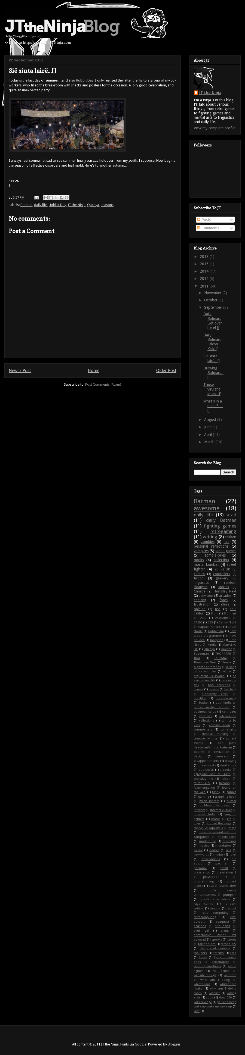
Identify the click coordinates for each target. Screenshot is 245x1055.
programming (204, 881)
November (213, 293)
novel (232, 854)
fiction (199, 578)
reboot (231, 908)
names (214, 850)
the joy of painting (215, 948)
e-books (225, 770)
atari (231, 514)
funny (216, 792)
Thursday (220, 658)
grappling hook (225, 796)
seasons (107, 205)
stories (223, 587)
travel (203, 957)
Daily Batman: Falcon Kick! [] (212, 342)
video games (226, 551)
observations (210, 859)
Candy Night (227, 622)
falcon (226, 779)
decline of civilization (211, 752)
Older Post (166, 370)
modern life (207, 841)
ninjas (219, 854)
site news (222, 926)
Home (93, 370)
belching (230, 689)
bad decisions (219, 685)
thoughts (200, 953)
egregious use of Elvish (212, 774)
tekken (230, 537)
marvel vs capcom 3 (208, 828)
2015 (205, 264)
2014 (205, 271)
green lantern (209, 801)
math (232, 828)
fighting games (220, 526)
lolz (226, 541)
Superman (201, 654)
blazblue (200, 698)
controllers (221, 574)
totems (218, 953)
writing (210, 536)
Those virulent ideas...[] (212, 389)
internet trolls (204, 814)
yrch (197, 1011)
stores (231, 939)
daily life (40, 205)
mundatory (223, 845)
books (199, 560)
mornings (229, 841)
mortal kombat (206, 564)
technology (228, 944)
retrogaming (223, 531)
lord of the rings (219, 823)
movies (204, 845)
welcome (230, 975)
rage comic (203, 904)
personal (200, 868)
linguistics (201, 582)
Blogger (174, 1044)
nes (228, 850)
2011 (205, 286)
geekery (222, 578)
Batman (26, 205)
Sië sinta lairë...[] (211, 358)
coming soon (219, 725)
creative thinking (215, 734)
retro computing (215, 912)
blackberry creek (215, 694)
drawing (230, 761)
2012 (205, 278)
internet (199, 810)
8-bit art (230, 613)
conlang (200, 600)
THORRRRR (223, 654)
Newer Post (20, 370)
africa (227, 671)
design (198, 756)
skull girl (201, 930)
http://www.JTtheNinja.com (47, 42)
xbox (209, 997)
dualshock (206, 770)
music (198, 850)
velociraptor (220, 962)
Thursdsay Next (205, 662)
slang (225, 930)
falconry (224, 783)
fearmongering (204, 787)
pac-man (221, 863)
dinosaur (221, 756)
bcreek (198, 689)
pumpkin (229, 895)
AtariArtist (222, 618)
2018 (205, 256)
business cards (205, 711)
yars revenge (203, 1002)
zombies (208, 541)
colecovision (227, 716)
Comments (208, 228)
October (211, 300)
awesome (207, 508)
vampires (201, 551)
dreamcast (206, 765)
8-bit (214, 613)
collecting (221, 560)
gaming (203, 796)
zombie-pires (215, 555)
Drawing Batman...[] (213, 372)
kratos (215, 819)
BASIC (198, 622)
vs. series (221, 971)
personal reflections (211, 546)
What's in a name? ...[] (213, 406)
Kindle (212, 645)
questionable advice (215, 899)
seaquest (222, 921)
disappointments (206, 761)
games (231, 792)
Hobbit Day (84, 80)
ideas (225, 604)
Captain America (210, 627)
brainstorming (226, 698)
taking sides (207, 944)
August (210, 419)
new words (201, 854)
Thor (197, 658)
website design (205, 975)
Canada (200, 591)
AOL (203, 618)
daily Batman (221, 520)
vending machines (207, 966)
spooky (217, 939)
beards (214, 689)
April (208, 434)
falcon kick (202, 783)
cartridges (229, 711)
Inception (216, 640)
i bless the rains (215, 805)
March (210, 442)
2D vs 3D (222, 569)
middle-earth (227, 837)
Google (140, 1044)
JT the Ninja (76, 205)
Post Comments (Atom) (103, 384)
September (213, 307)
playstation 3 (215, 877)
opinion (200, 609)
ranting (215, 908)
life (229, 819)
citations (205, 716)
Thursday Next (224, 591)
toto (233, 953)
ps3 (211, 886)
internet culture (221, 810)
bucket (204, 702)
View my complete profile (214, 128)
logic (197, 823)
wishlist (214, 993)
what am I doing (215, 980)
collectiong (206, 720)
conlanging (228, 729)
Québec (226, 649)
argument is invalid (209, 676)
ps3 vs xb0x (227, 886)
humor (231, 801)
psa (217, 609)
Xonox (226, 662)
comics (199, 574)
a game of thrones (207, 667)
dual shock (228, 765)
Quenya (93, 205)
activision (206, 596)
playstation (202, 872)
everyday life (203, 779)
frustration (202, 604)
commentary (203, 729)
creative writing (205, 738)
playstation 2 (226, 872)
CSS (210, 622)
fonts (223, 600)
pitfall (224, 868)
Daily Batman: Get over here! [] (212, 321)
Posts (204, 219)
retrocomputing (205, 917)
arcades (225, 596)
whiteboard (202, 984)
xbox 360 (225, 997)
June (208, 427)
